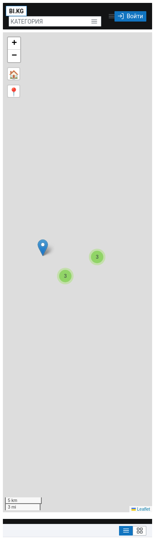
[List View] (126, 531)
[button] (94, 21)
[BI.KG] (16, 11)
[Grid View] (139, 531)
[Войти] (130, 16)
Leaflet (140, 508)
